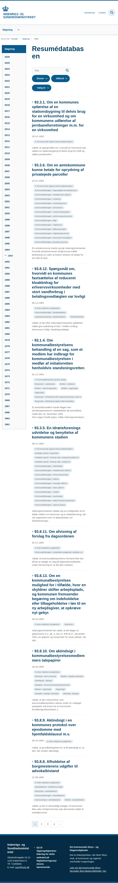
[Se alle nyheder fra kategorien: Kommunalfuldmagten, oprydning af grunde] (51, 242)
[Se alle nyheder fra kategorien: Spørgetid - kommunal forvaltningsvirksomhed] (52, 684)
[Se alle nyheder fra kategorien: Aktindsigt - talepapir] (71, 693)
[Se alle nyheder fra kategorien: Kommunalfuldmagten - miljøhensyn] (48, 224)
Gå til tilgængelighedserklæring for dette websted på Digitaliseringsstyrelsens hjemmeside (47, 857)
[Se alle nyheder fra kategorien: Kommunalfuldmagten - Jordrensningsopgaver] (52, 211)
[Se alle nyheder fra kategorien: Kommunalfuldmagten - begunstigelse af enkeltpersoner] (56, 190)
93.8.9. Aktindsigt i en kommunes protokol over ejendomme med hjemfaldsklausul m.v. (54, 727)
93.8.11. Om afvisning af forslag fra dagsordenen (54, 533)
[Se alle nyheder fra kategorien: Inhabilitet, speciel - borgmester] (47, 453)
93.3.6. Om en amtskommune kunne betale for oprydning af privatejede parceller (58, 169)
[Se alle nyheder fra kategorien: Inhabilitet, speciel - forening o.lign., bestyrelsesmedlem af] (57, 457)
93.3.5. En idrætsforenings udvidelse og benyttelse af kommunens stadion (56, 432)
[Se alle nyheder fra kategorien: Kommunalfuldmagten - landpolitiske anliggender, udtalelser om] (59, 552)
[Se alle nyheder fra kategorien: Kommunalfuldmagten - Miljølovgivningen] (50, 229)
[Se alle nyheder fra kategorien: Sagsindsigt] (39, 392)
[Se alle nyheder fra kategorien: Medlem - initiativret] (67, 383)
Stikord (60, 78)
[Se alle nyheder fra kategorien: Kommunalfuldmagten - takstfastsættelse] (50, 312)
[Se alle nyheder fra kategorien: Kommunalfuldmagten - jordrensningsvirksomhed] (53, 216)
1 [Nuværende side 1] (35, 824)
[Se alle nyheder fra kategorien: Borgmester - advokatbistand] (46, 791)
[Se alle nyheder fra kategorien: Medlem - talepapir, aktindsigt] (72, 676)
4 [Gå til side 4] (54, 824)
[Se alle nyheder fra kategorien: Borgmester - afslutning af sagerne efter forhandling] (54, 401)
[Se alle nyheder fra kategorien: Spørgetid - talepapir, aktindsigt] (47, 693)
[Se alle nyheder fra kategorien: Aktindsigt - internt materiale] (45, 676)
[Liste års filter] (41, 88)
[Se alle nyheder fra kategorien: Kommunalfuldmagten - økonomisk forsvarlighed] (53, 237)
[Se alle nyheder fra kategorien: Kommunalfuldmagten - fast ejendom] (49, 207)
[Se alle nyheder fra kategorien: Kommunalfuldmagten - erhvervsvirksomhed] (52, 474)
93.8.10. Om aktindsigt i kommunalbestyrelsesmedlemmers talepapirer (58, 655)
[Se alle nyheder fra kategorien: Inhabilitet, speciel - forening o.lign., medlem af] (52, 461)
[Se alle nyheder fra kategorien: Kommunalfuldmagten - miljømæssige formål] (52, 233)
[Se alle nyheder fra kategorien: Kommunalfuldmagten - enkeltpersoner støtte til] (53, 194)
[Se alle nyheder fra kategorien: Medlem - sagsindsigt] (70, 388)
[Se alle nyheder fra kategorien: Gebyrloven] (69, 624)
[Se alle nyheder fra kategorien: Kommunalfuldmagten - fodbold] (47, 478)
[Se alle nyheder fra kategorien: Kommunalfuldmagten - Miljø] (46, 220)
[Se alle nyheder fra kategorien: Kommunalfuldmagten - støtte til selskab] (50, 504)
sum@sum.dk (22, 867)
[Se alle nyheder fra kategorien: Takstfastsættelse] (77, 316)
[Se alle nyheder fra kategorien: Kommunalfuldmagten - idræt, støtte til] (49, 487)
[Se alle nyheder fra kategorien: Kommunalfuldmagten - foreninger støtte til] (51, 483)
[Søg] (51, 70)
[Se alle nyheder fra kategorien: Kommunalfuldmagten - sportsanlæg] (49, 496)
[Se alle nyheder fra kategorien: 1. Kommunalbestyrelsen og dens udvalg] (50, 379)
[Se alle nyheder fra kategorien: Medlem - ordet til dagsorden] (46, 388)
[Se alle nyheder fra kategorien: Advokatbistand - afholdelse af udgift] (49, 786)
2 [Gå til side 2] (41, 824)
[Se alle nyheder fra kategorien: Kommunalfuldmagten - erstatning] (48, 198)
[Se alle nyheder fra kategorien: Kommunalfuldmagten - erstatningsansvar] (51, 203)
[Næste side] (60, 824)
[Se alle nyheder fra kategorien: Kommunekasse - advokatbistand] (48, 799)
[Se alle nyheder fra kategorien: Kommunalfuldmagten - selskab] (47, 491)
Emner (40, 78)
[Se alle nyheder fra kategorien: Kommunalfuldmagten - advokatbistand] (50, 795)
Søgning (7, 29)
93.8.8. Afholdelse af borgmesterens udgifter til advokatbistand (55, 766)
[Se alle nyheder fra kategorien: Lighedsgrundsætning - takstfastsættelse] (50, 316)
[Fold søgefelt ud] (112, 12)
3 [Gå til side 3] (47, 824)
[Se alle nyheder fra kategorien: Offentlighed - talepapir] (44, 680)
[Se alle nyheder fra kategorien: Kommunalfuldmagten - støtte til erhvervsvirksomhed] (55, 500)
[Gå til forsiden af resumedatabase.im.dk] (18, 13)
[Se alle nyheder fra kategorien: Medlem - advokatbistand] (74, 799)
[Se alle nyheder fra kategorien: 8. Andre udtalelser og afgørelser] (47, 308)
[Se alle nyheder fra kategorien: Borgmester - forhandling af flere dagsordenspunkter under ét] (58, 396)
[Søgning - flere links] (18, 30)
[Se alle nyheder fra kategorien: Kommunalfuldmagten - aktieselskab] (49, 466)
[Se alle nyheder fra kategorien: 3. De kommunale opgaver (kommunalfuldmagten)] (54, 141)
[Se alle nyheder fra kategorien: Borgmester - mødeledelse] (45, 383)
